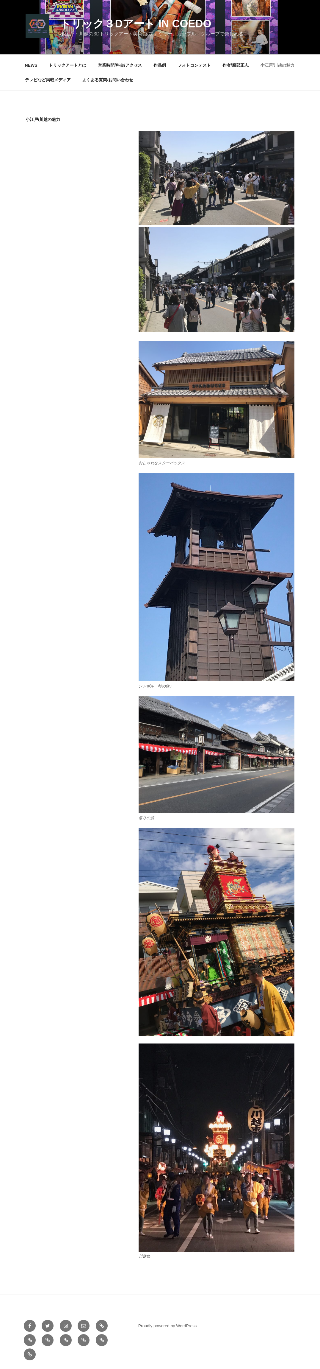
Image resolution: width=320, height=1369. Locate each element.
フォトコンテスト (194, 65)
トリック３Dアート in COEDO (135, 24)
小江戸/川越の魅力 (277, 65)
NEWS (31, 65)
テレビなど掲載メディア (48, 79)
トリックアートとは (67, 65)
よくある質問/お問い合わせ (107, 79)
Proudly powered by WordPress (167, 1325)
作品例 (159, 65)
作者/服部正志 (235, 65)
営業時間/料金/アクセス (120, 65)
